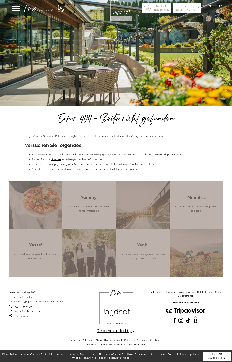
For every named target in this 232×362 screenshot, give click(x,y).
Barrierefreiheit (185, 296)
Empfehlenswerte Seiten (113, 345)
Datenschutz (89, 340)
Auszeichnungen (137, 345)
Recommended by (116, 330)
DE (210, 6)
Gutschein (171, 292)
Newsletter (119, 340)
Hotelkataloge (204, 292)
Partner (108, 340)
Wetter (218, 292)
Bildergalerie (156, 292)
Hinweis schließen (216, 356)
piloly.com (156, 340)
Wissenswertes (186, 292)
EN (221, 6)
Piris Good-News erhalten (185, 302)
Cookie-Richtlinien (123, 354)
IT (215, 6)
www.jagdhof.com (70, 164)
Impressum (76, 340)
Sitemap (56, 159)
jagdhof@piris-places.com (75, 169)
